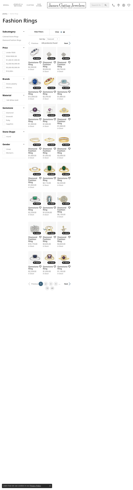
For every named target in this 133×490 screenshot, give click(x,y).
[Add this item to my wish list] (59, 82)
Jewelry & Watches (18, 5)
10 (88, 414)
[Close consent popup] (50, 486)
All (93, 414)
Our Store (39, 5)
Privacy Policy (35, 486)
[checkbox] (9, 52)
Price (5, 48)
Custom (30, 5)
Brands (6, 79)
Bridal (6, 5)
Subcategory (9, 32)
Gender (6, 144)
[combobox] (96, 5)
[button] (123, 5)
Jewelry (5, 14)
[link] (113, 5)
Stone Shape (9, 132)
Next (126, 43)
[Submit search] (105, 5)
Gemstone (8, 108)
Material (7, 95)
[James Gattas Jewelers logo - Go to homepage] (66, 5)
